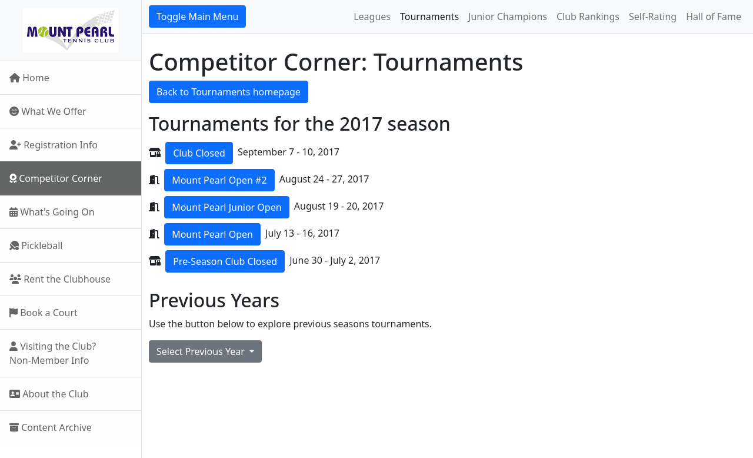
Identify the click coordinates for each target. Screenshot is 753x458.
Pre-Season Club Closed (225, 261)
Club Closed (199, 153)
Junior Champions (507, 16)
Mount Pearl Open (212, 234)
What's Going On (52, 211)
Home (29, 77)
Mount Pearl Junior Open (226, 207)
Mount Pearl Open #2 (219, 180)
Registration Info (53, 144)
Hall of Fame (713, 16)
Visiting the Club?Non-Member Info (52, 353)
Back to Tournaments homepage (228, 91)
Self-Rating (653, 16)
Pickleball (35, 245)
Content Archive (50, 427)
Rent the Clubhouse (60, 279)
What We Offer (47, 111)
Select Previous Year (201, 351)
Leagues (372, 16)
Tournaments (429, 16)
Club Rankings (588, 16)
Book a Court (43, 312)
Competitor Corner (55, 178)
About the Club (49, 393)
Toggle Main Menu (197, 16)
